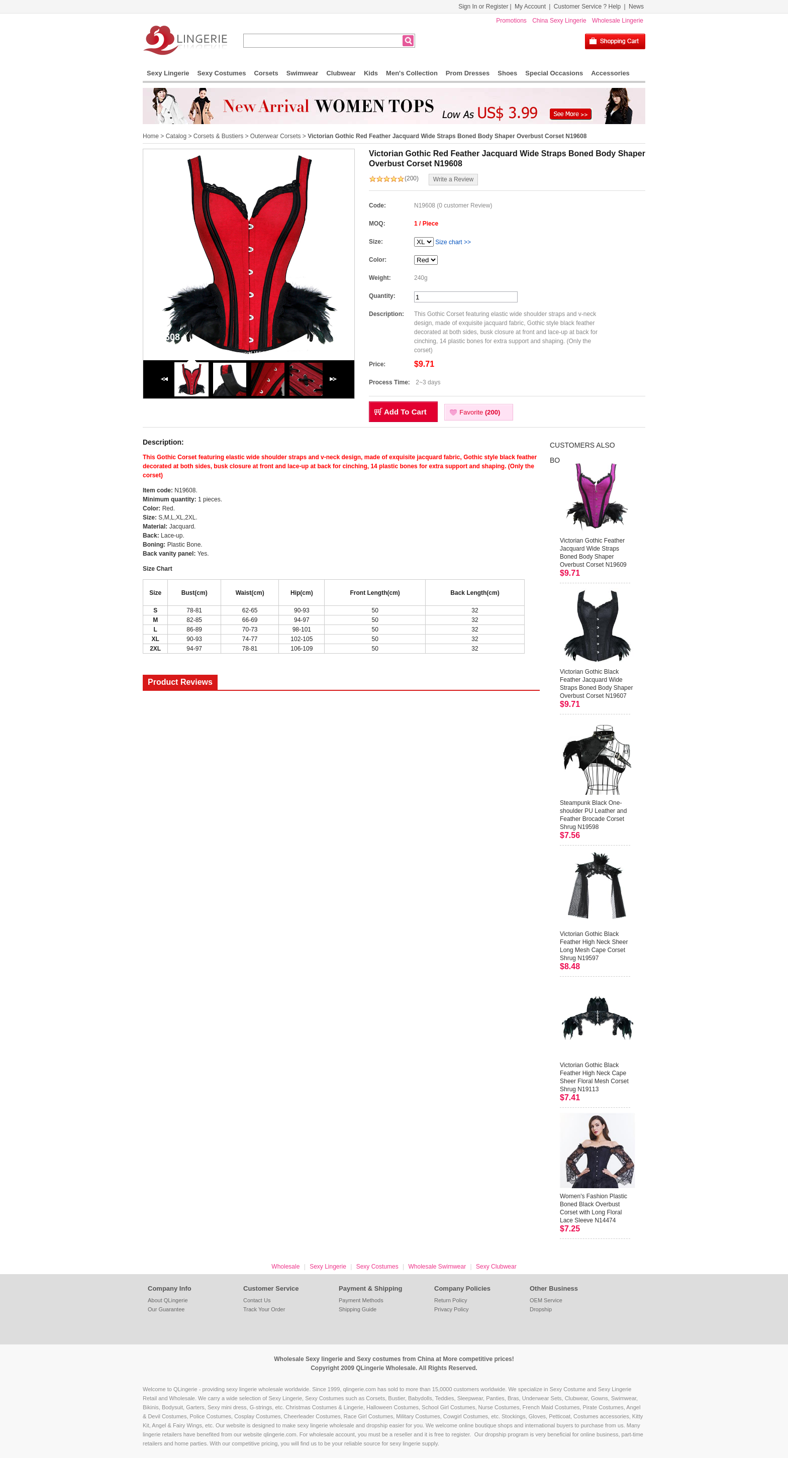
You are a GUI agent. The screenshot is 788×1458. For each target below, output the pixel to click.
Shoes (507, 73)
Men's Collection (412, 73)
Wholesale (285, 1266)
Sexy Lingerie (168, 73)
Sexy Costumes (222, 73)
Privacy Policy (451, 1309)
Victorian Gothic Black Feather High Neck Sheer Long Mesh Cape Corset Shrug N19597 (594, 946)
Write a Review (453, 179)
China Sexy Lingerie (559, 20)
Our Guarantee (166, 1309)
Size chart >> (453, 242)
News (636, 6)
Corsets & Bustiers (218, 136)
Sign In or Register (483, 6)
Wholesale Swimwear (437, 1266)
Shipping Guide (357, 1309)
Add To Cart (405, 411)
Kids (371, 73)
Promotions (511, 20)
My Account (530, 6)
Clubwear (341, 73)
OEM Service (546, 1300)
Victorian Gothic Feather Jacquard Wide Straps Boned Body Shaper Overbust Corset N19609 (593, 552)
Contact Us (256, 1300)
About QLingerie (168, 1300)
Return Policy (450, 1300)
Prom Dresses (467, 73)
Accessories (610, 73)
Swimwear (302, 73)
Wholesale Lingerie (617, 20)
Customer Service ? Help (587, 6)
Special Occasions (554, 73)
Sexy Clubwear (496, 1266)
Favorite (479, 412)
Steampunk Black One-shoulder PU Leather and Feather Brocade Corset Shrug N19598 (593, 814)
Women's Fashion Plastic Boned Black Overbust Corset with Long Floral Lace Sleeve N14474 (593, 1208)
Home (151, 136)
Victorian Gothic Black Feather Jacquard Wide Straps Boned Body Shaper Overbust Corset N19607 (596, 683)
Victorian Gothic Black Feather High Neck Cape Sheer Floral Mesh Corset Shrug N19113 (594, 1077)
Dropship (541, 1309)
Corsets (266, 73)
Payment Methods (361, 1300)
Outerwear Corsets (275, 136)
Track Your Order (264, 1309)
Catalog (176, 136)
